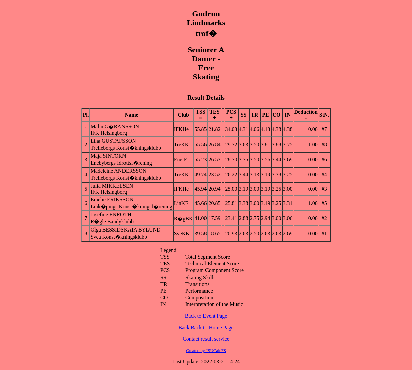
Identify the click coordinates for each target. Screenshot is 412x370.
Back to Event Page (206, 316)
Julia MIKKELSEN (112, 186)
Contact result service (206, 339)
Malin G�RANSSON (115, 126)
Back (183, 327)
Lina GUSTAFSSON (113, 141)
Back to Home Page (212, 327)
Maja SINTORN (108, 156)
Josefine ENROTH (111, 214)
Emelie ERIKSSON (112, 199)
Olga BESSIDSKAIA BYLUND (126, 230)
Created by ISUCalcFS (206, 350)
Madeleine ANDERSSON (119, 171)
